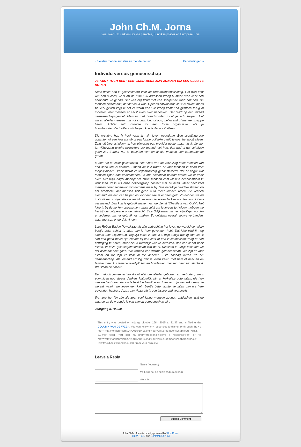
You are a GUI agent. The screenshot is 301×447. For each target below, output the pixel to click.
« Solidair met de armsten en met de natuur (123, 61)
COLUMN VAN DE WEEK (113, 326)
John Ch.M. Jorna (150, 27)
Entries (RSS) (138, 436)
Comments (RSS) (160, 436)
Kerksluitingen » (193, 61)
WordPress (172, 433)
